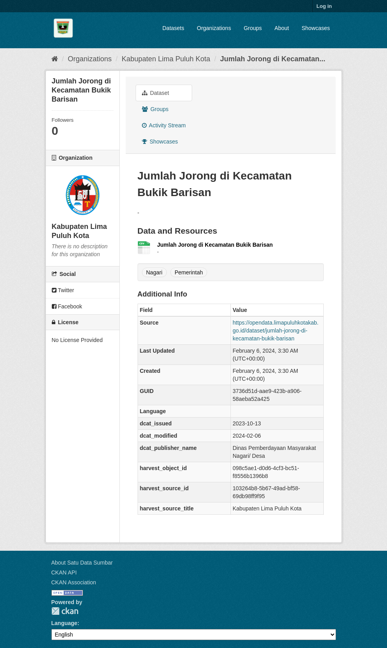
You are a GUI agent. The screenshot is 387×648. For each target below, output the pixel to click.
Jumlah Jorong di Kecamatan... (272, 59)
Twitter (63, 290)
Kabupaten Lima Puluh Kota (166, 59)
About (281, 28)
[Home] (54, 59)
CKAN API (64, 572)
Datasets (173, 28)
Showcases (316, 28)
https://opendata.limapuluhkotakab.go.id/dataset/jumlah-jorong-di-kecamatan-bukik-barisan (276, 330)
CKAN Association (73, 582)
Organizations (214, 28)
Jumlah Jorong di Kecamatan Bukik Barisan (215, 245)
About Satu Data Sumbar (82, 562)
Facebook (67, 306)
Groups (253, 28)
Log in (324, 6)
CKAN (64, 611)
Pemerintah (189, 272)
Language (64, 623)
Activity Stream (164, 125)
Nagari (154, 272)
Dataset (155, 93)
